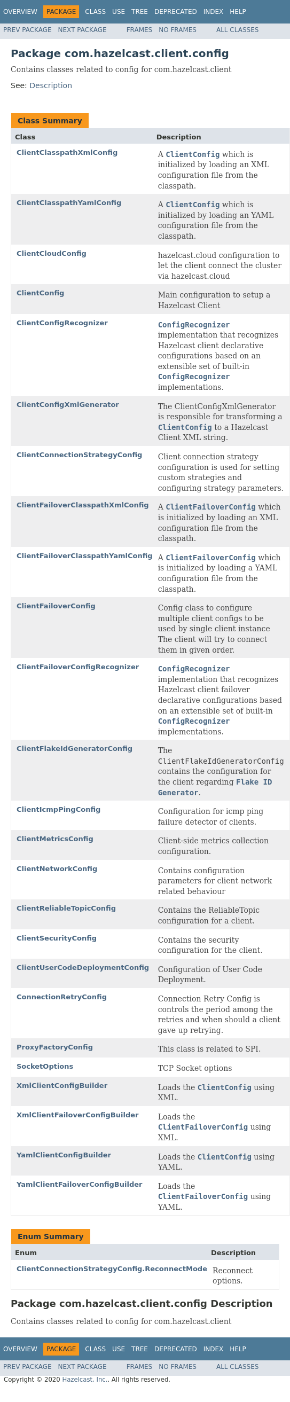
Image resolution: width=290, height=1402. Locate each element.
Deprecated (175, 11)
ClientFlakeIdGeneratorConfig (74, 749)
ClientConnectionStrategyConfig (79, 455)
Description (50, 85)
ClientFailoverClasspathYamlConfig (85, 556)
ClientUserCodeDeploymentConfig (83, 968)
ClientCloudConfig (52, 253)
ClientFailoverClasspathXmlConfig (83, 505)
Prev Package (27, 30)
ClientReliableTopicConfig (66, 908)
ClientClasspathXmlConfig (67, 152)
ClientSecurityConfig (57, 938)
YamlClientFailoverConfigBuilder (79, 1184)
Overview (20, 11)
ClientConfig (40, 293)
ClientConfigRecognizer (62, 323)
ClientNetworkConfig (57, 869)
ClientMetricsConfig (55, 839)
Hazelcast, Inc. (84, 1379)
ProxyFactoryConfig (55, 1047)
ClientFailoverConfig (56, 606)
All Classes (237, 30)
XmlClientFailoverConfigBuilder (77, 1115)
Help (238, 11)
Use (118, 11)
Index (213, 11)
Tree (139, 11)
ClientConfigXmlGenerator (68, 405)
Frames (140, 30)
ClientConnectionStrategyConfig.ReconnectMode (112, 1269)
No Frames (178, 30)
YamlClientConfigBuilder (64, 1155)
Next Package (82, 30)
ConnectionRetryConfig (62, 997)
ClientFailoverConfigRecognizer (78, 667)
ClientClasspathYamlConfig (69, 203)
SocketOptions (45, 1066)
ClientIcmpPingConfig (58, 809)
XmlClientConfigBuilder (62, 1086)
